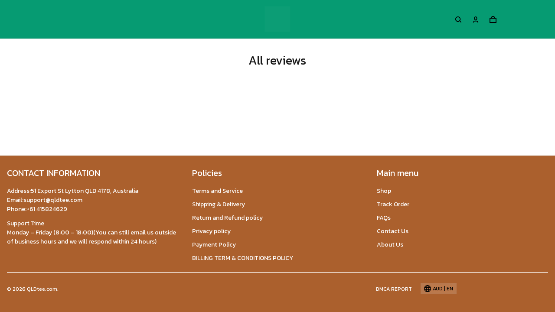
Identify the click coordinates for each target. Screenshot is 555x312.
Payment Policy (214, 244)
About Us (390, 244)
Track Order (393, 204)
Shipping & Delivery (218, 204)
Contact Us (392, 231)
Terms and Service (217, 190)
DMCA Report (394, 289)
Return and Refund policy (227, 217)
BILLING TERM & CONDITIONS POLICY (242, 258)
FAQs (384, 217)
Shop (384, 190)
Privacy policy (211, 231)
